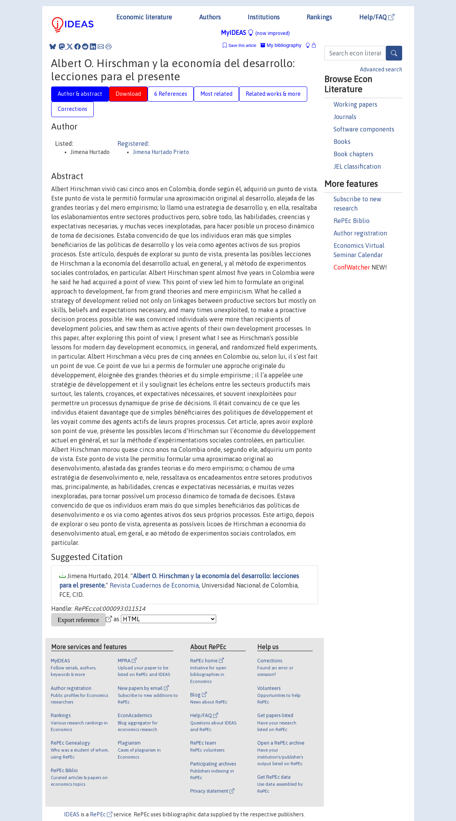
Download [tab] (128, 94)
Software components (364, 129)
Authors (210, 17)
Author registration (360, 233)
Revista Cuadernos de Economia (154, 585)
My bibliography (280, 45)
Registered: (133, 143)
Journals (345, 116)
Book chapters (353, 153)
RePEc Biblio (352, 220)
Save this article (242, 45)
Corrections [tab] (72, 109)
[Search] (394, 53)
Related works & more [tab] (273, 94)
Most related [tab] (216, 94)
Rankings (319, 17)
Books (342, 141)
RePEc (101, 814)
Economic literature (144, 17)
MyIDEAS (255, 32)
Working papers (355, 104)
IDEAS (71, 814)
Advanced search (381, 69)
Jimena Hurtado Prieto (161, 152)
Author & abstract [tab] (80, 94)
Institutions (264, 17)
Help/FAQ (376, 17)
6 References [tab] (170, 94)
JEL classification (357, 166)
